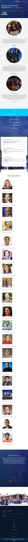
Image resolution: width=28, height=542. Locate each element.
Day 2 (20, 114)
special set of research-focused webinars (19, 42)
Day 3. (24, 114)
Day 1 (18, 114)
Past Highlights (14, 529)
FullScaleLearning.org (4, 515)
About (14, 522)
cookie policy (22, 539)
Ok (14, 540)
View (14, 101)
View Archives (14, 45)
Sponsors (14, 527)
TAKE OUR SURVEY (14, 73)
